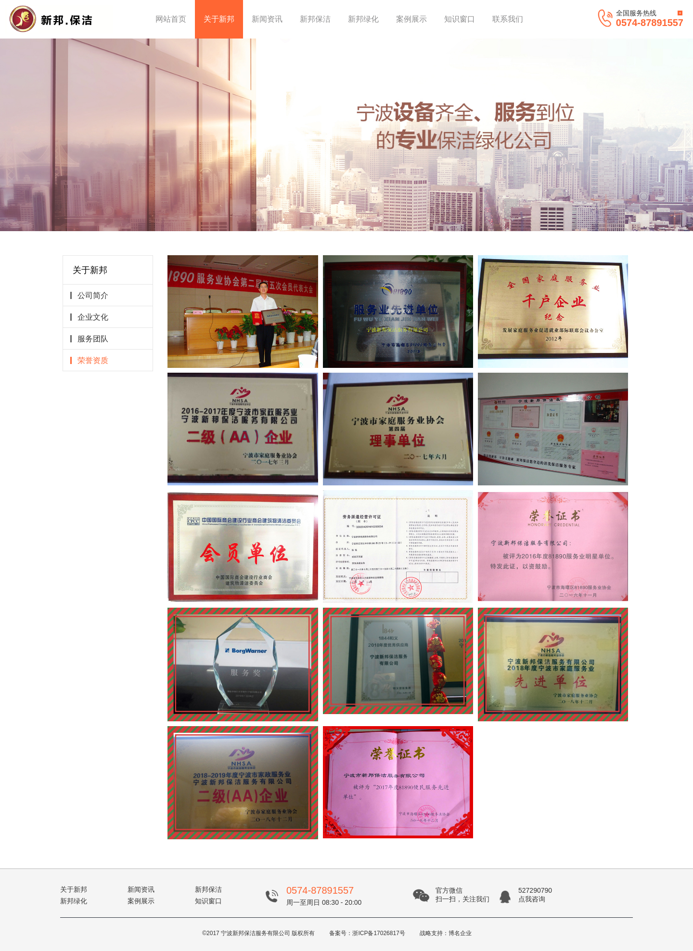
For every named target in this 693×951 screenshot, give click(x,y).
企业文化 (89, 317)
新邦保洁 (315, 19)
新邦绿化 (363, 19)
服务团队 (89, 339)
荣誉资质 (89, 360)
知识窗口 (459, 19)
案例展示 (411, 19)
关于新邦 (219, 19)
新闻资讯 (267, 19)
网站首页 (170, 19)
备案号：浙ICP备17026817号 (367, 933)
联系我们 (507, 19)
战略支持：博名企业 (446, 933)
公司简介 (89, 295)
